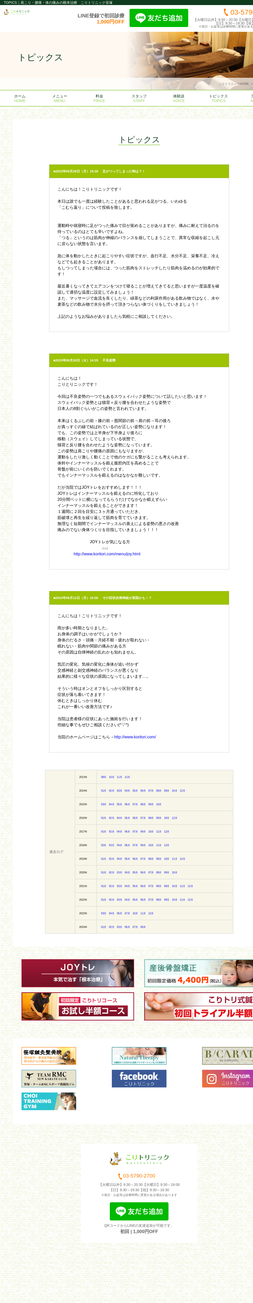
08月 (103, 777)
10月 (111, 777)
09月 (166, 790)
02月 (111, 790)
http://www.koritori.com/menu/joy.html (107, 554)
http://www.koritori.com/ (135, 737)
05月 (135, 790)
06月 (143, 790)
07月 (151, 790)
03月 (119, 790)
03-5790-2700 (139, 1177)
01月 (103, 790)
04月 (127, 790)
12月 (127, 777)
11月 (119, 777)
